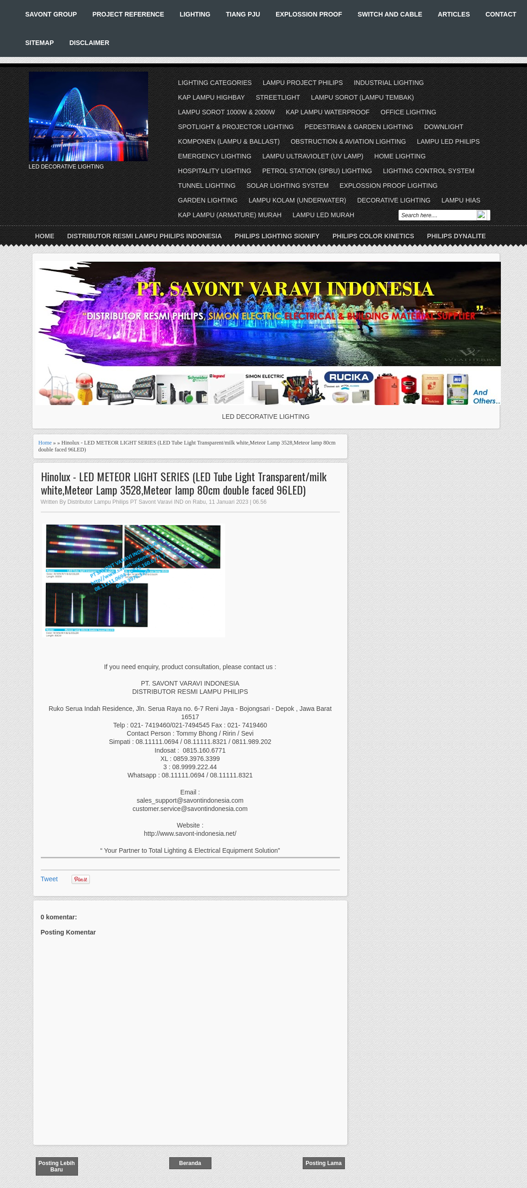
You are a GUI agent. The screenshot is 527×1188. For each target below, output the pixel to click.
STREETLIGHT (278, 97)
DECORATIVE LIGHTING (394, 200)
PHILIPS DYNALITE (456, 236)
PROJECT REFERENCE (128, 14)
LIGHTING (195, 14)
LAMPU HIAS (461, 200)
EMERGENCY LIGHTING (214, 156)
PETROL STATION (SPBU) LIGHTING (317, 171)
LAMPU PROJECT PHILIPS (303, 82)
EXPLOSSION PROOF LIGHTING (388, 185)
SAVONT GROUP (51, 14)
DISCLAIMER (89, 42)
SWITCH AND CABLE (390, 14)
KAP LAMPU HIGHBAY (211, 97)
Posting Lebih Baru (57, 1166)
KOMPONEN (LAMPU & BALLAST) (229, 141)
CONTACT (500, 14)
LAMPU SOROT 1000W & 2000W (226, 112)
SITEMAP (39, 42)
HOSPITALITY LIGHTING (214, 171)
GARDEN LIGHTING (208, 200)
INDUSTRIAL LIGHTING (389, 82)
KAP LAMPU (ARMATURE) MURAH (230, 215)
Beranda (190, 1163)
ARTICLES (454, 14)
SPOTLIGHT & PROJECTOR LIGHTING (236, 126)
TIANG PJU (243, 14)
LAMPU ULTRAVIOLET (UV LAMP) (312, 156)
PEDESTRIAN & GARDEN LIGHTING (359, 126)
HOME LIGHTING (400, 156)
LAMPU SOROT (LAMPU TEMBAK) (362, 97)
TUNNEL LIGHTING (207, 185)
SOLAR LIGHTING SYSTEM (287, 185)
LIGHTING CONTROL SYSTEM (428, 171)
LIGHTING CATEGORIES (215, 82)
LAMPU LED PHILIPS (448, 141)
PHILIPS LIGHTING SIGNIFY (277, 236)
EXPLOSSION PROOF (309, 14)
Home (45, 236)
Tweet (49, 879)
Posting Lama (323, 1163)
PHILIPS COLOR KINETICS (373, 236)
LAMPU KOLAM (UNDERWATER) (297, 200)
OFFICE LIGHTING (408, 112)
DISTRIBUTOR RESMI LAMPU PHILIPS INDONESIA (144, 236)
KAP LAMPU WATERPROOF (328, 112)
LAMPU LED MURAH (324, 215)
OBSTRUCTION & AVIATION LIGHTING (348, 141)
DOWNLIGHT (444, 126)
